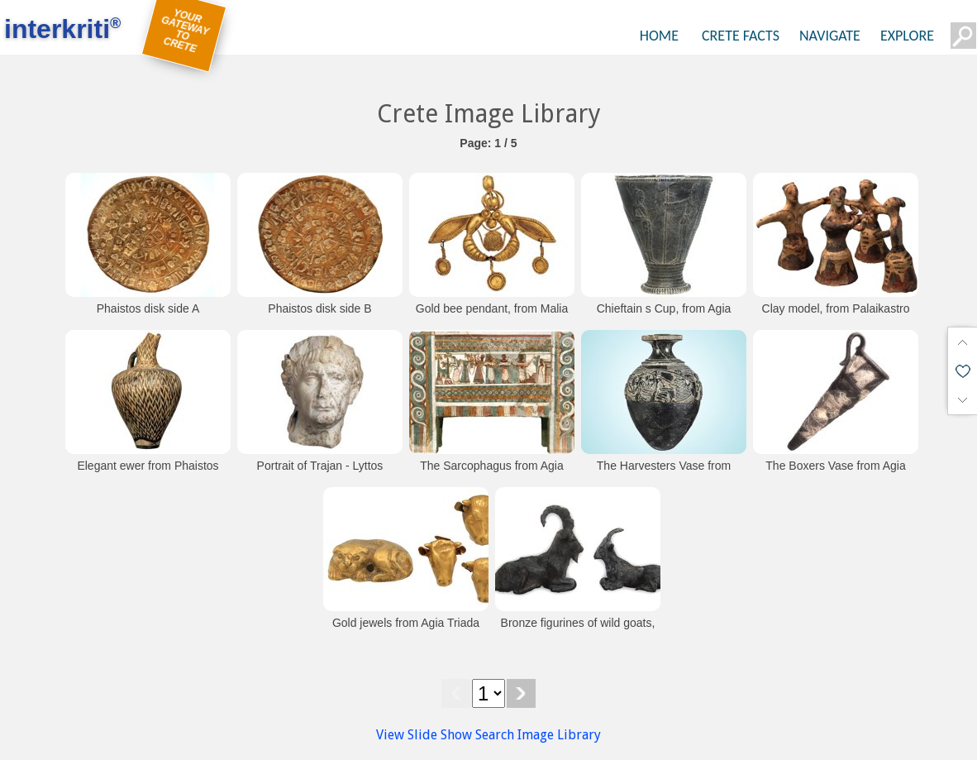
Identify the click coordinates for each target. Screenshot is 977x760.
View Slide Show (424, 735)
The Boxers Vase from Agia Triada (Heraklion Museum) (835, 474)
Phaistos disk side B (319, 308)
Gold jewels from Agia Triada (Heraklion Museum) (405, 631)
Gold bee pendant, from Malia (492, 308)
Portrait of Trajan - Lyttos (320, 465)
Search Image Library (538, 735)
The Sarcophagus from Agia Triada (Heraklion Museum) (492, 474)
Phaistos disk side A (148, 308)
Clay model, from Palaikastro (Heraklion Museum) (836, 317)
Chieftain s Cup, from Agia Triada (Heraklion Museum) (663, 317)
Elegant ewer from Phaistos (147, 465)
